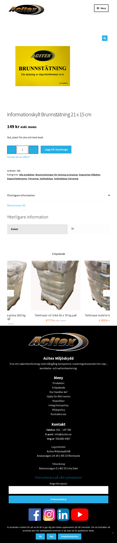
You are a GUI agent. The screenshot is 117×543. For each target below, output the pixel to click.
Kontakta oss (58, 414)
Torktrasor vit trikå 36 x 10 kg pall (61, 315)
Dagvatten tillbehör (89, 174)
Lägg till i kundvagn (56, 149)
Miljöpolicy (58, 409)
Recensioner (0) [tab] (16, 205)
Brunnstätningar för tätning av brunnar (57, 174)
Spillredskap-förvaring (66, 178)
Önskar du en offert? (18, 157)
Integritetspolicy (58, 405)
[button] (104, 38)
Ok (40, 536)
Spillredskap (46, 178)
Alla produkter (26, 174)
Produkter (58, 383)
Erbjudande (58, 387)
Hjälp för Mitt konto (58, 396)
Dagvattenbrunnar (17, 178)
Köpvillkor (58, 400)
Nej (51, 536)
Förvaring (33, 178)
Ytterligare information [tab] (21, 195)
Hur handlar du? (58, 392)
